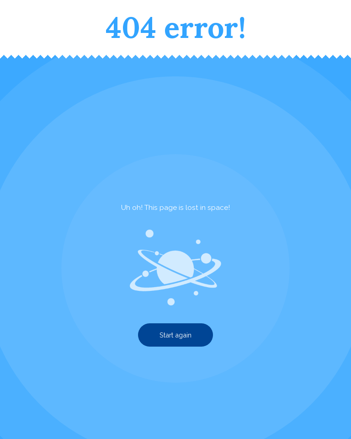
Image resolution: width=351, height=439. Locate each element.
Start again (175, 335)
